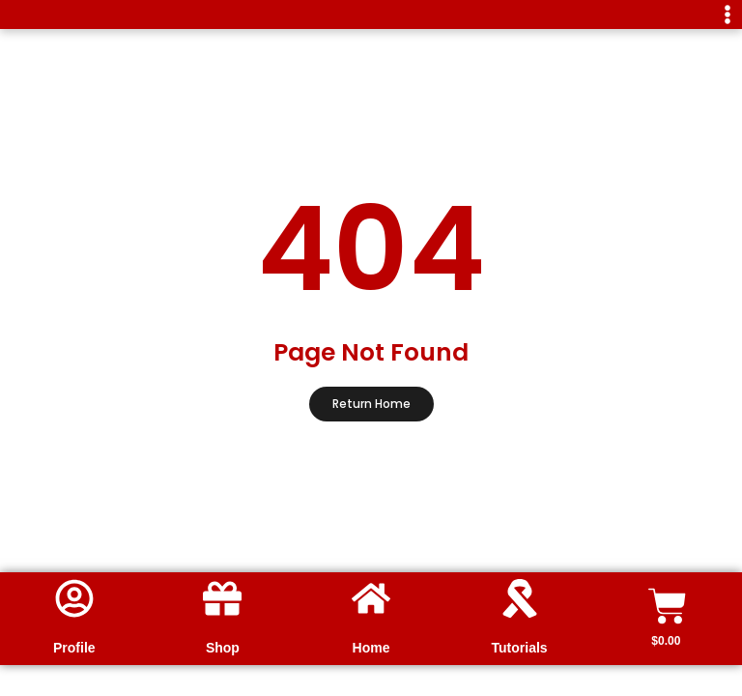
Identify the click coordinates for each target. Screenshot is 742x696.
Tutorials (520, 647)
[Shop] (222, 598)
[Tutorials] (519, 598)
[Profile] (74, 598)
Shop (223, 647)
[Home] (371, 598)
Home (371, 647)
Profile (74, 647)
